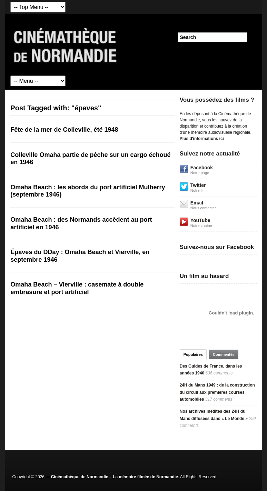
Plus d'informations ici (202, 138)
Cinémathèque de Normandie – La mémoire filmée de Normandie (114, 476)
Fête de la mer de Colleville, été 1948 (64, 129)
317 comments (219, 399)
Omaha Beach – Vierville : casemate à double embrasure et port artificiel (77, 288)
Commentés (224, 354)
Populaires (193, 354)
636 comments (219, 373)
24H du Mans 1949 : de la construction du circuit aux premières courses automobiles (217, 392)
